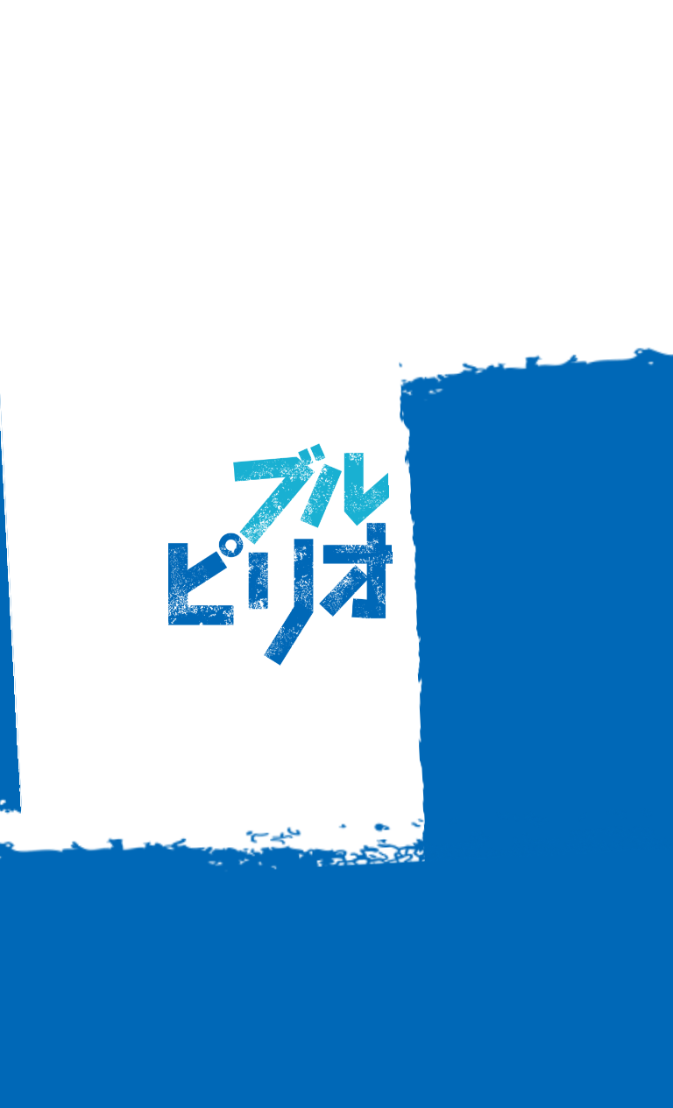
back (336, 716)
